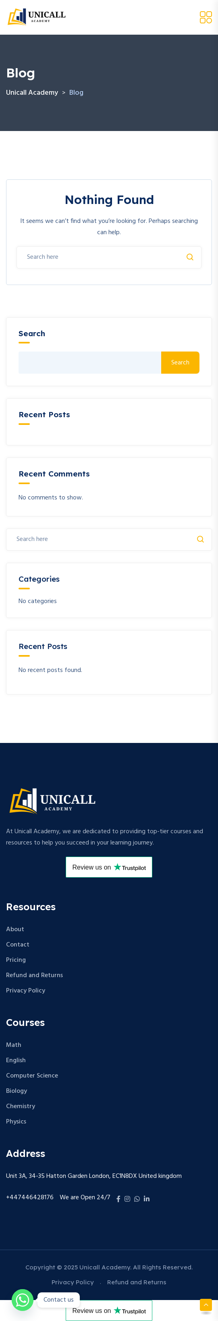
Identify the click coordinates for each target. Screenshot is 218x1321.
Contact (17, 945)
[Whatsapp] (22, 1300)
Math (13, 1045)
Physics (16, 1122)
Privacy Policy (25, 991)
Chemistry (20, 1106)
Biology (16, 1091)
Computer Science (32, 1076)
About (15, 929)
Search (32, 333)
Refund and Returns (34, 975)
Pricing (16, 960)
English (16, 1060)
